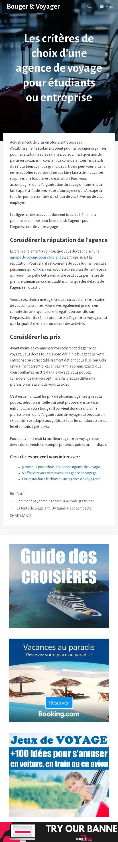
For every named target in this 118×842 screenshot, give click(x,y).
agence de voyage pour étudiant (35, 257)
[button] (89, 6)
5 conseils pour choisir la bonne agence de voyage (61, 467)
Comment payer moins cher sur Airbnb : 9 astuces (55, 501)
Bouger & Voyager (33, 6)
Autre (20, 494)
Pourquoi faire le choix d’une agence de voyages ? (61, 479)
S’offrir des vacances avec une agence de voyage (59, 473)
